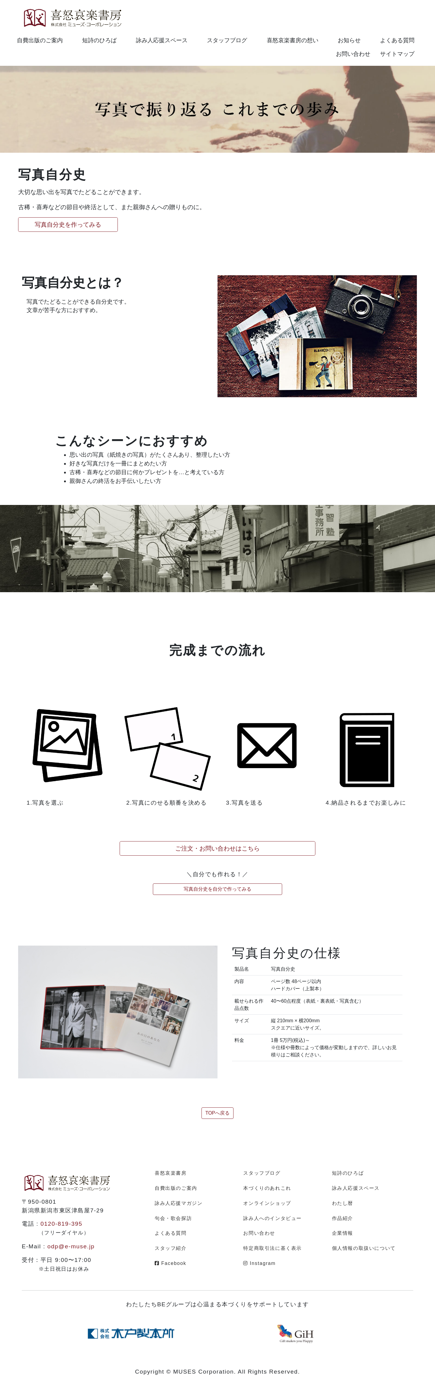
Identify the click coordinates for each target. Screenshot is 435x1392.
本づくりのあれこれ (267, 1188)
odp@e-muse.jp (71, 1246)
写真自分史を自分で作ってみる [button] (217, 889)
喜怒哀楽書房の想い (292, 40)
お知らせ (349, 40)
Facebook (170, 1263)
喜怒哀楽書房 (171, 1173)
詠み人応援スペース (162, 40)
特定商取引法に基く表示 (272, 1248)
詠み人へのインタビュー (272, 1218)
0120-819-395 (61, 1224)
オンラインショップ (267, 1203)
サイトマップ (397, 54)
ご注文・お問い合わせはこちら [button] (217, 848)
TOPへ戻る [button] (217, 1113)
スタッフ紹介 (171, 1248)
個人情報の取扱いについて (364, 1248)
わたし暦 (342, 1203)
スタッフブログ (227, 40)
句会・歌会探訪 (173, 1218)
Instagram (259, 1263)
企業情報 (342, 1233)
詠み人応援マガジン (178, 1203)
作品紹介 (342, 1218)
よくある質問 (397, 40)
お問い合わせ (353, 54)
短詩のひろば (99, 40)
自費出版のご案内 (40, 40)
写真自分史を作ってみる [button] (68, 224)
